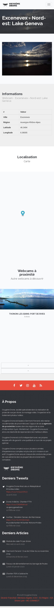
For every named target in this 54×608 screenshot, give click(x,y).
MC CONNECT (32, 601)
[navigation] (49, 4)
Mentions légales (25, 598)
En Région (43, 598)
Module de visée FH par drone (18, 541)
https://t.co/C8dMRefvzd (16, 504)
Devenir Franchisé (9, 598)
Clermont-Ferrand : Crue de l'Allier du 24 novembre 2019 (27, 552)
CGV (35, 598)
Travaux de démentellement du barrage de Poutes (27, 564)
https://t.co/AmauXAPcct (16, 492)
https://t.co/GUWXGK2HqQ (17, 520)
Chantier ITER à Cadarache (17, 574)
